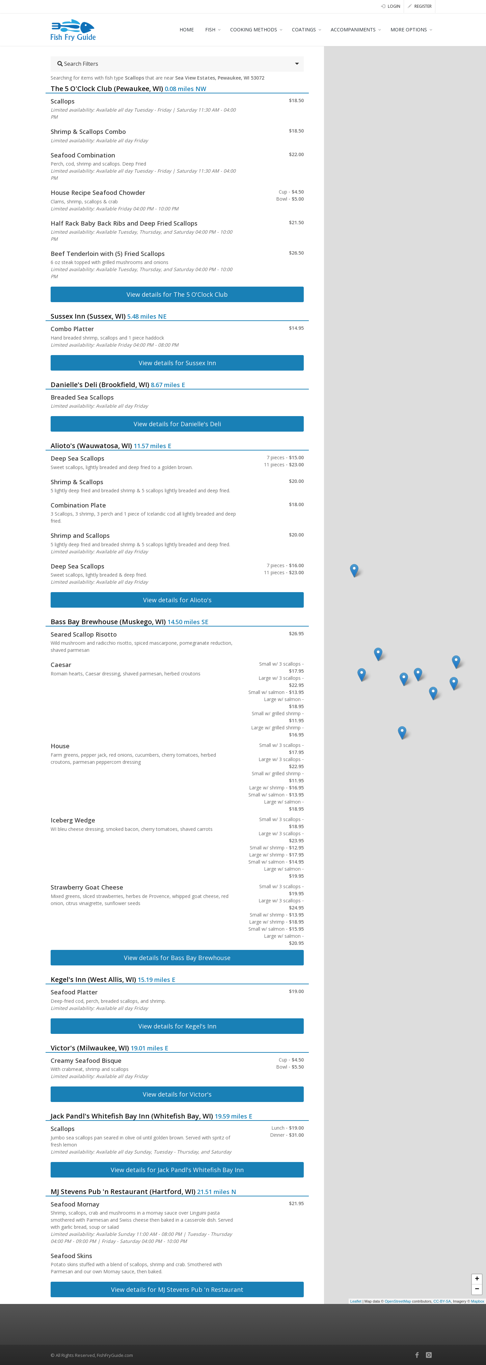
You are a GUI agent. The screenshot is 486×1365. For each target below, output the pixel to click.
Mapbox (477, 1301)
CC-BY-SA (442, 1301)
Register (420, 6)
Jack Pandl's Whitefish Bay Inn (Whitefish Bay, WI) (132, 1116)
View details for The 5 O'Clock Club (177, 294)
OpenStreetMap (398, 1301)
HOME (187, 29)
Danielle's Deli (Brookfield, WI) (100, 384)
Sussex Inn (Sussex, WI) (88, 316)
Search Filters (77, 63)
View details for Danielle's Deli (177, 424)
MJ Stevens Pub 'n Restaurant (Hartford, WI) (123, 1191)
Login (390, 6)
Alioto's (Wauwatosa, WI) (91, 445)
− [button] (477, 1289)
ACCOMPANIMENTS (353, 29)
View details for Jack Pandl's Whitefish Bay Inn (177, 1170)
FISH (210, 29)
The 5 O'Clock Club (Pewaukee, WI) (107, 88)
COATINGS (304, 29)
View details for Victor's (177, 1094)
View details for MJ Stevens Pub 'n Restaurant (177, 1289)
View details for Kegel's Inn (177, 1026)
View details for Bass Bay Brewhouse (177, 958)
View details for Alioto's (177, 600)
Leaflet (355, 1301)
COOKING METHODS (253, 29)
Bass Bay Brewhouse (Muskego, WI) (108, 621)
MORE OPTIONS (408, 29)
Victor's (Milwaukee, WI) (90, 1047)
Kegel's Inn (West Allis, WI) (93, 979)
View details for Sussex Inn (177, 363)
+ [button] (477, 1279)
